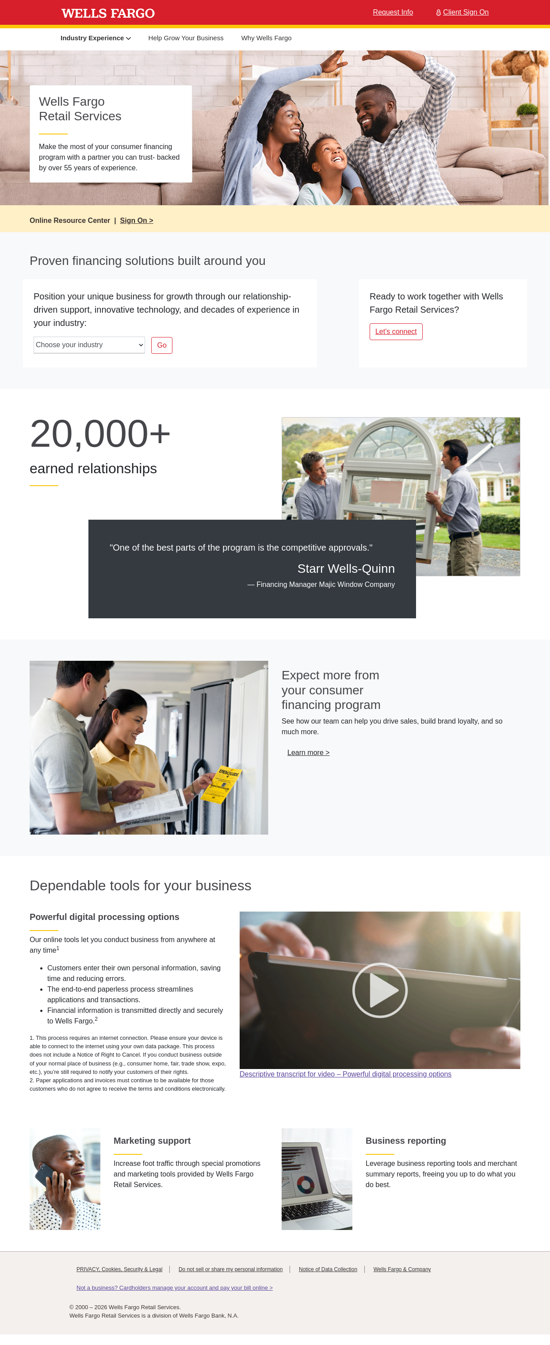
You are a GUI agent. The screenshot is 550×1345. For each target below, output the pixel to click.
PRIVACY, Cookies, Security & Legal (119, 1269)
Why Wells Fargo (266, 38)
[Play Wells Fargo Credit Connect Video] (380, 989)
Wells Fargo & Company (402, 1269)
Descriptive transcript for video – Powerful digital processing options (345, 1074)
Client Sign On (461, 12)
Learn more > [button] (308, 752)
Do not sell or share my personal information (231, 1269)
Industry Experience (96, 38)
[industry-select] (89, 345)
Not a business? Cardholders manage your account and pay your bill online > (174, 1287)
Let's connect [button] (396, 331)
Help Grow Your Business (186, 38)
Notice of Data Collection (328, 1269)
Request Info (393, 12)
